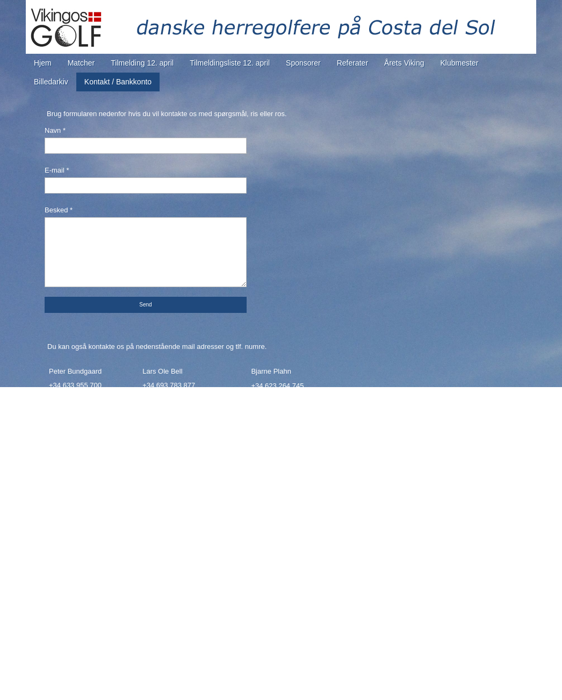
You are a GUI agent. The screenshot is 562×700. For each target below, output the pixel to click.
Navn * (55, 130)
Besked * (59, 210)
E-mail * (57, 170)
